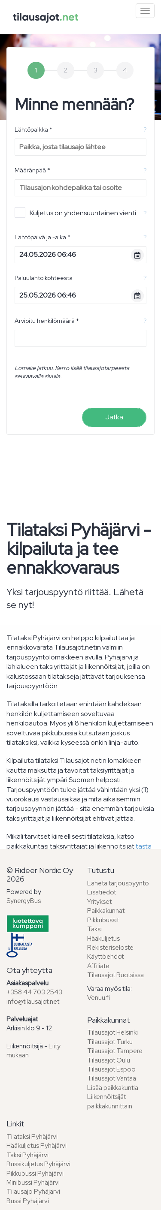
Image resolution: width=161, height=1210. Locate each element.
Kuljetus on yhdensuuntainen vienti (75, 212)
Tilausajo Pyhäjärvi (33, 1191)
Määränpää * (32, 170)
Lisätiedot (101, 892)
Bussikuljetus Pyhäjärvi (38, 1164)
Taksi (94, 929)
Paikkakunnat (106, 910)
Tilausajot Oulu (108, 1060)
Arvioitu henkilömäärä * (47, 321)
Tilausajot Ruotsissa (115, 975)
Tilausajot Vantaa (111, 1078)
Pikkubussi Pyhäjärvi (35, 1173)
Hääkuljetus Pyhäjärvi (36, 1145)
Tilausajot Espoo (111, 1069)
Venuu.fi (98, 997)
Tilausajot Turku (110, 1042)
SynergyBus (23, 901)
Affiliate (98, 966)
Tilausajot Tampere (115, 1051)
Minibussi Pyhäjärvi (33, 1182)
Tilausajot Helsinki (112, 1032)
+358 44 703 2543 (34, 992)
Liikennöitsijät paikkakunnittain (109, 1101)
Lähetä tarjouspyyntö (118, 883)
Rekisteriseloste (110, 947)
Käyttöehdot (105, 956)
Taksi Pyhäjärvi (27, 1155)
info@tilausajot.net (32, 1001)
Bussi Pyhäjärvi (27, 1201)
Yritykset (99, 901)
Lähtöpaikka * (33, 129)
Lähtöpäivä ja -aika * (42, 237)
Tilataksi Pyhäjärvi (32, 1136)
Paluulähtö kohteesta (44, 278)
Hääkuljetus (103, 938)
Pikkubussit (103, 920)
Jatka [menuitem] (114, 416)
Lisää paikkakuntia (112, 1088)
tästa (144, 846)
